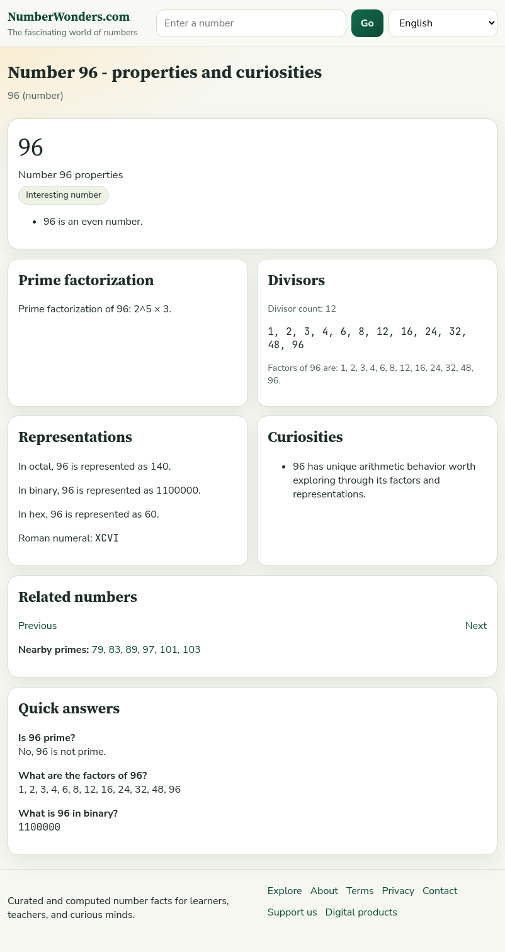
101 (168, 650)
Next (476, 626)
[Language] (443, 23)
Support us (292, 912)
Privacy (398, 891)
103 (192, 650)
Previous (37, 626)
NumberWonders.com (69, 16)
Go (367, 23)
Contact (440, 891)
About (324, 891)
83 (114, 650)
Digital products (361, 912)
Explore (285, 891)
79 (97, 650)
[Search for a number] (251, 23)
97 (148, 650)
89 (131, 650)
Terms (360, 891)
